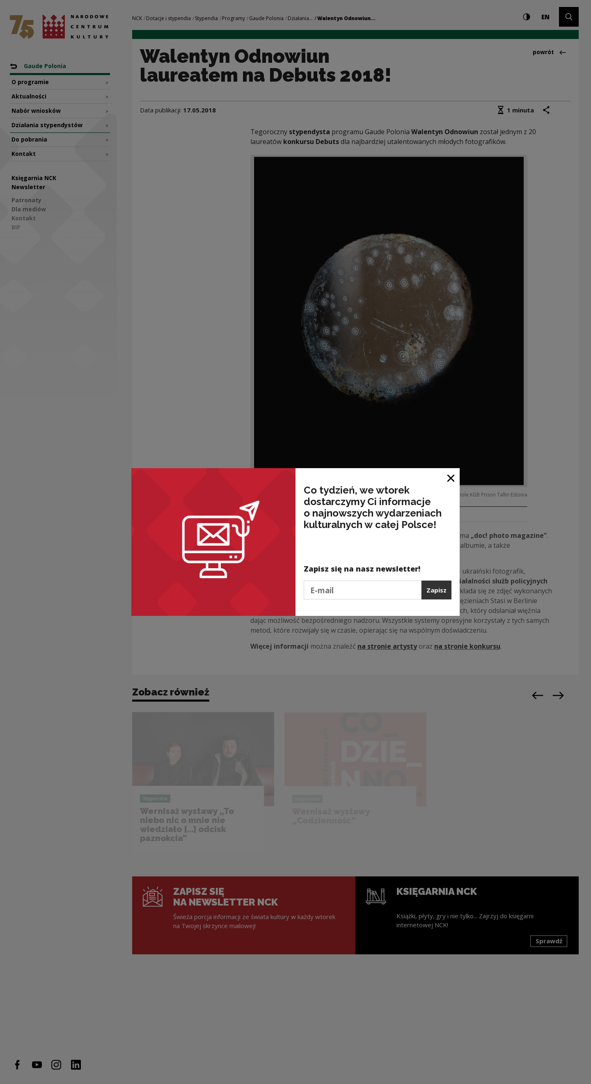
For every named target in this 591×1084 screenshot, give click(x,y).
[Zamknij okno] (451, 477)
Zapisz (436, 590)
